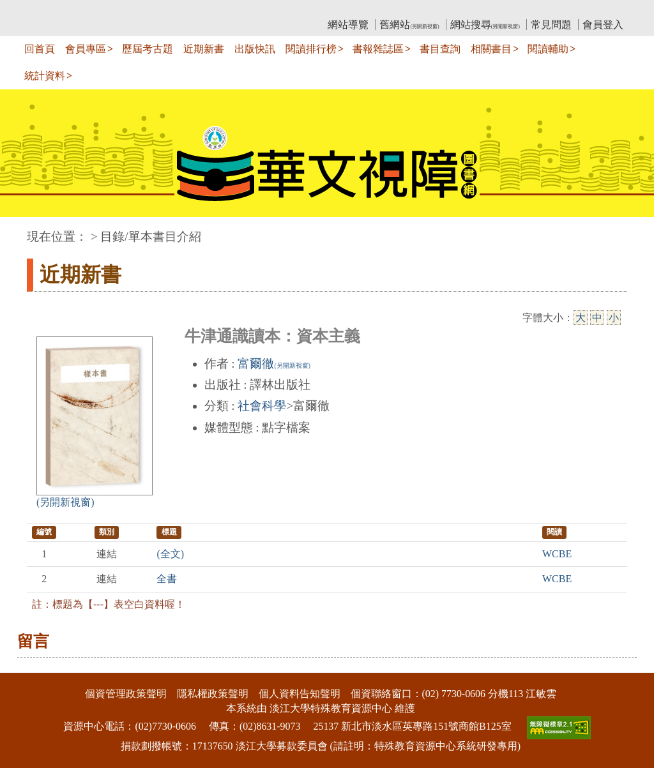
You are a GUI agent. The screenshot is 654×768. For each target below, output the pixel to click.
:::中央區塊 (24, 230)
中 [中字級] (597, 317)
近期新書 (203, 48)
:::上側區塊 (51, 9)
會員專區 (85, 48)
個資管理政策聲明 (126, 693)
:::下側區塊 (24, 664)
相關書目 (491, 48)
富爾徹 (274, 363)
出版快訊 (254, 48)
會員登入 (602, 24)
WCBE (557, 553)
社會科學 (262, 405)
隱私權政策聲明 (212, 693)
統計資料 (44, 75)
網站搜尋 (485, 24)
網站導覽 (348, 24)
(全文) (170, 553)
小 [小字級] (614, 317)
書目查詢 (440, 48)
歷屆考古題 (147, 48)
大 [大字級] (580, 317)
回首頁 (39, 48)
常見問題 (551, 24)
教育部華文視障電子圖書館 (140, 9)
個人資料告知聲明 (299, 693)
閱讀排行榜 (311, 48)
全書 (166, 578)
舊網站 (409, 24)
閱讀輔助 (548, 48)
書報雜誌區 (378, 48)
